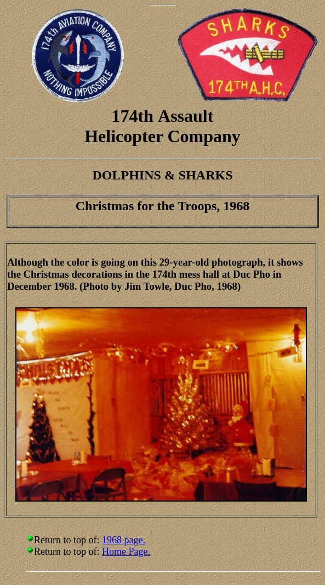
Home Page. (126, 551)
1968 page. (123, 540)
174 (125, 116)
